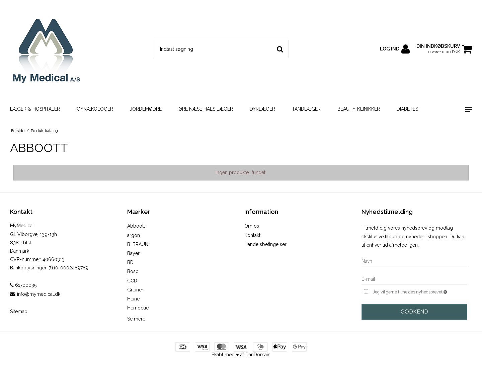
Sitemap (18, 311)
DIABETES (407, 109)
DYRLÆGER (262, 109)
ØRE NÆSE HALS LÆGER (205, 109)
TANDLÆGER (306, 109)
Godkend (414, 311)
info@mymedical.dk (38, 294)
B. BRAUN (137, 244)
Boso (133, 271)
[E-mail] (414, 279)
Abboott (136, 226)
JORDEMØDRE (146, 109)
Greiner (135, 289)
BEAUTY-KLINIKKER (358, 109)
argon (133, 235)
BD (130, 262)
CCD (132, 280)
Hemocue (138, 307)
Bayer (133, 253)
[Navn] (414, 261)
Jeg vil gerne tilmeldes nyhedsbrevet (420, 291)
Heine (133, 298)
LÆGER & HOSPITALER (35, 109)
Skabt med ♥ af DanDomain (241, 354)
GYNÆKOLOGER (95, 109)
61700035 (23, 285)
